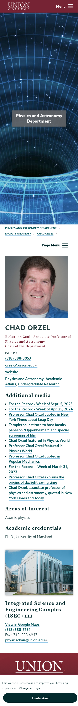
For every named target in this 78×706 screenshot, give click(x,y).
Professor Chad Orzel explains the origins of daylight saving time (36, 479)
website (11, 372)
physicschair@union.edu (26, 640)
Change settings (29, 688)
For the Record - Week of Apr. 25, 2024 (41, 409)
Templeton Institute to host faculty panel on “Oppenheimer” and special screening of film (39, 430)
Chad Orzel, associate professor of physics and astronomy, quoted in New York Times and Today (40, 492)
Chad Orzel (45, 233)
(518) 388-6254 (18, 629)
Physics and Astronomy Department (31, 228)
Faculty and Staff (18, 233)
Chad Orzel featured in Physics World (39, 440)
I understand (40, 698)
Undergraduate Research (38, 384)
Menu (64, 6)
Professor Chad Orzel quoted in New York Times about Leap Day (39, 417)
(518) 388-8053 (18, 358)
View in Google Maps (22, 624)
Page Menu (55, 245)
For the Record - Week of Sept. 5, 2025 (40, 404)
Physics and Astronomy (24, 379)
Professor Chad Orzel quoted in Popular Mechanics (34, 459)
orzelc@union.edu (21, 365)
